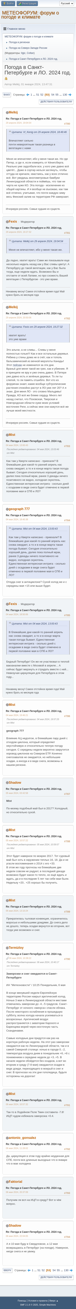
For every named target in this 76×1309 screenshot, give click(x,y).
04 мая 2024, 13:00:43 (17, 445)
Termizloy (16, 947)
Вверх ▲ (53, 1300)
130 (65, 94)
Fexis (13, 221)
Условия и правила (37, 1300)
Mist (12, 434)
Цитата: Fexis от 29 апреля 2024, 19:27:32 (37, 326)
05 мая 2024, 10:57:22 (17, 840)
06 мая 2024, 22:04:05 (17, 1236)
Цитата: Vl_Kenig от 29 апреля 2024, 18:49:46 (39, 132)
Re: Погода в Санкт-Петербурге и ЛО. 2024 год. (34, 118)
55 (57, 94)
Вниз (7, 95)
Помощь (22, 1300)
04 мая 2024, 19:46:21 (17, 715)
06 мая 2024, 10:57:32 (17, 1104)
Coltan (30, 53)
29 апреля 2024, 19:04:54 (18, 123)
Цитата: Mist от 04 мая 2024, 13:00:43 (35, 528)
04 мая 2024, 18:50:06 (17, 614)
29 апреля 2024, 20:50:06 (18, 317)
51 (37, 94)
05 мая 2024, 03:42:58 (17, 793)
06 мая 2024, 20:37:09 (17, 1192)
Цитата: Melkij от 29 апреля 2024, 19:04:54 (37, 241)
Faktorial (15, 1181)
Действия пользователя (56, 101)
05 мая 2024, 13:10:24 (17, 911)
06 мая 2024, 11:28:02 (17, 1148)
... (34, 94)
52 (41, 94)
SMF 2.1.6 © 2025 (29, 1305)
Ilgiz (23, 53)
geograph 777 (19, 509)
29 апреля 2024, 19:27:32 (18, 232)
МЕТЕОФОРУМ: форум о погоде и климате (30, 15)
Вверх (7, 1270)
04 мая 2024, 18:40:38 (17, 519)
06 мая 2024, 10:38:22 (20, 958)
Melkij (13, 112)
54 (52, 94)
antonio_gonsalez (22, 1137)
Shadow (15, 782)
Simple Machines (47, 1305)
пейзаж (17, 365)
